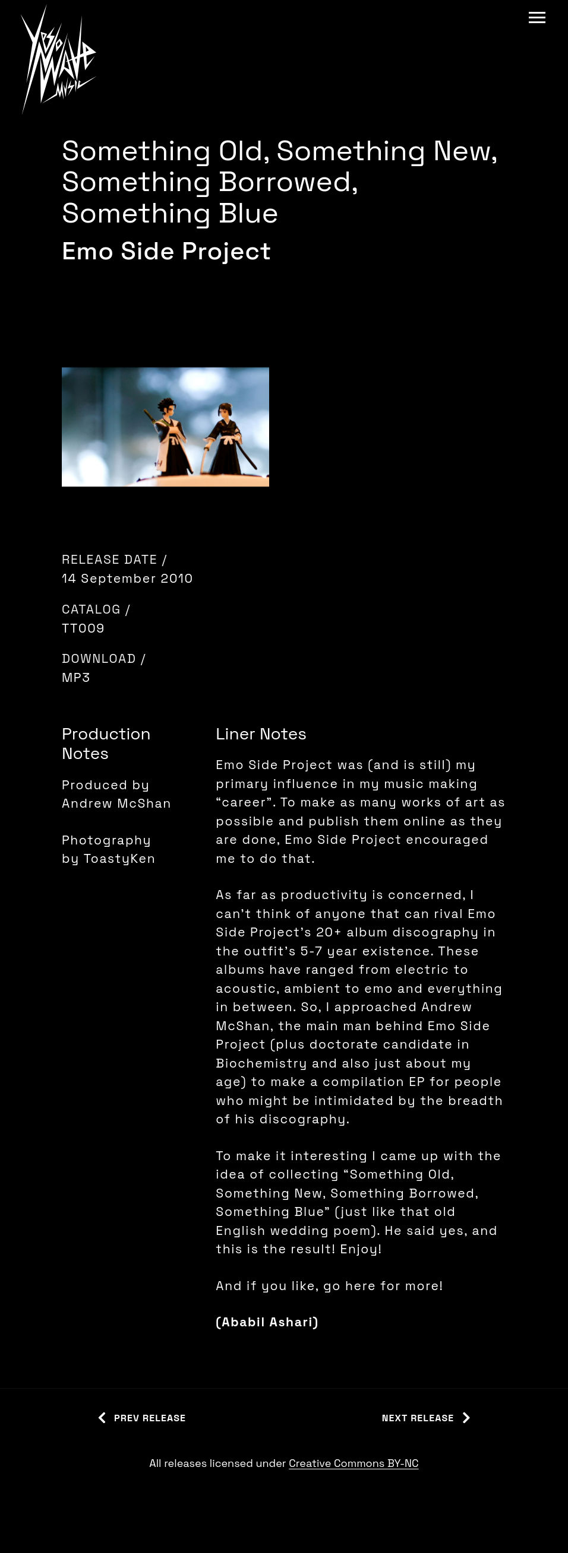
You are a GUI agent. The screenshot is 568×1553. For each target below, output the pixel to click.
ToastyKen (120, 858)
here (362, 1286)
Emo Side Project (167, 250)
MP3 (76, 677)
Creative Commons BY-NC (353, 1463)
